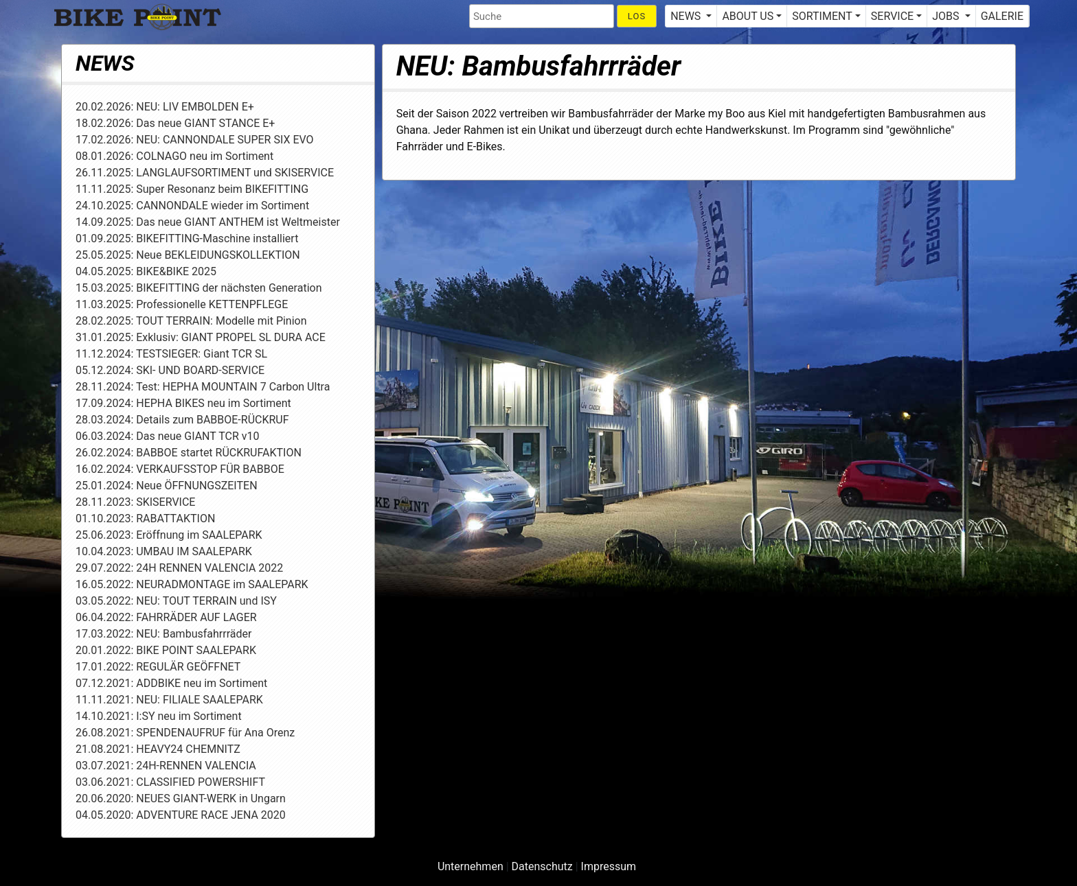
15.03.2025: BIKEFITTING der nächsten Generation (199, 287)
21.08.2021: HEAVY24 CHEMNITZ (158, 749)
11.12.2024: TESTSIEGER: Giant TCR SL (171, 353)
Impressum (609, 866)
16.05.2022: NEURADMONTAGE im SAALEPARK (192, 584)
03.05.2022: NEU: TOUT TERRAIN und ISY (176, 600)
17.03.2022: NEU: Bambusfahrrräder (163, 633)
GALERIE (1002, 16)
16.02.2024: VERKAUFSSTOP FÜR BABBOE (180, 469)
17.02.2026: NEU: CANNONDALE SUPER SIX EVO (195, 139)
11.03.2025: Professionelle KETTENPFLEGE (182, 304)
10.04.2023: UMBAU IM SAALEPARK (164, 551)
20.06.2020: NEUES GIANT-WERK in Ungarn (181, 798)
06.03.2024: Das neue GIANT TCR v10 (167, 436)
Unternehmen (470, 866)
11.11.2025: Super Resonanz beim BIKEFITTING (192, 189)
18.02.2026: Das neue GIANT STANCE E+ (175, 123)
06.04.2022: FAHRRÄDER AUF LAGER (166, 617)
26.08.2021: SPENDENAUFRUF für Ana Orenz (185, 732)
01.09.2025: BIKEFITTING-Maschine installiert (187, 238)
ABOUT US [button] (747, 16)
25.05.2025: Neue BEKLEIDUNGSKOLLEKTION (188, 254)
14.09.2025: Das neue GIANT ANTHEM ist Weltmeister (208, 222)
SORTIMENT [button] (822, 16)
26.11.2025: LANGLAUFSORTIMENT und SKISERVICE (205, 172)
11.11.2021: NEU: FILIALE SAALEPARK (169, 699)
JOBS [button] (947, 16)
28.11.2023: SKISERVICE (135, 502)
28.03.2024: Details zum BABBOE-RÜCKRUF (182, 419)
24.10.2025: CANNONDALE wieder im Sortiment (192, 205)
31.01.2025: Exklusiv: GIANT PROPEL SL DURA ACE (201, 337)
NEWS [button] (686, 16)
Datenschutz (542, 866)
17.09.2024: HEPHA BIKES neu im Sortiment (183, 403)
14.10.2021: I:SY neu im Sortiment (159, 716)
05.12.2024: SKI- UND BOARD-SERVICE (170, 370)
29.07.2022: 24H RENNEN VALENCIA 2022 (179, 567)
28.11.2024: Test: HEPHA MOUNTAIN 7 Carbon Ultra (203, 386)
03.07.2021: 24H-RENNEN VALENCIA (166, 765)
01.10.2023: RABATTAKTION (145, 518)
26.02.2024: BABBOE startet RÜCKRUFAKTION (189, 452)
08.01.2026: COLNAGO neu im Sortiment (174, 156)
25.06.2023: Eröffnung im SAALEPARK (169, 534)
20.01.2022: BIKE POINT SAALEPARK (166, 650)
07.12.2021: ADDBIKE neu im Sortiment (171, 683)
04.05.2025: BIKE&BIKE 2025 (146, 271)
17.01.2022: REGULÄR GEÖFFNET (158, 666)
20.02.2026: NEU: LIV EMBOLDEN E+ (165, 106)
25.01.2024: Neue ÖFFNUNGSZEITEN (167, 485)
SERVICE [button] (892, 16)
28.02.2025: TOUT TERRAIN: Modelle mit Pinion (191, 320)
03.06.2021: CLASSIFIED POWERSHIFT (170, 782)
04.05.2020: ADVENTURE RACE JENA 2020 (181, 814)
